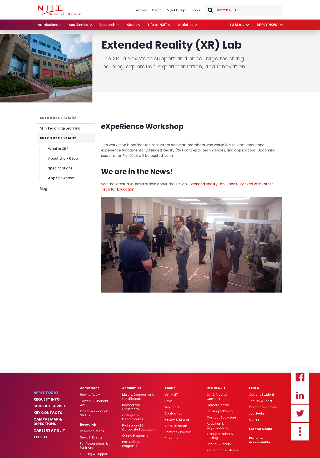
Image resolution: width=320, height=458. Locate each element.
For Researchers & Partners (94, 446)
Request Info (47, 399)
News (168, 401)
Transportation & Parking (220, 436)
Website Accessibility (259, 440)
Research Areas (92, 431)
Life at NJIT (216, 388)
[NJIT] (59, 11)
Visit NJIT (171, 395)
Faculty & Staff (260, 401)
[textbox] (243, 10)
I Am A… (255, 388)
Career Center (218, 405)
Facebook (300, 377)
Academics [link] (78, 24)
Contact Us (173, 413)
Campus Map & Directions (48, 421)
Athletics (171, 438)
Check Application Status (94, 413)
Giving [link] (157, 10)
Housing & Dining (220, 411)
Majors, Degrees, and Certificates (138, 397)
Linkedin (300, 395)
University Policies (178, 432)
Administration (175, 426)
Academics (131, 388)
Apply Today (46, 393)
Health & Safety (219, 444)
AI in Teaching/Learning (60, 128)
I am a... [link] (237, 24)
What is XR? (58, 149)
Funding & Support (94, 454)
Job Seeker (257, 413)
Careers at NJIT (49, 430)
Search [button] (210, 10)
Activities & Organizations (217, 426)
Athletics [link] (185, 24)
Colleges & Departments (132, 417)
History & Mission (177, 420)
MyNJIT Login (176, 10)
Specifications (60, 168)
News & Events (91, 437)
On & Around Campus (217, 397)
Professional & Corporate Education (138, 427)
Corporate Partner (263, 407)
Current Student (261, 395)
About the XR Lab (63, 158)
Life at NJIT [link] (157, 24)
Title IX (41, 437)
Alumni (254, 420)
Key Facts (171, 407)
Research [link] (107, 24)
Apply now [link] (267, 24)
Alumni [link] (141, 10)
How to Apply (90, 395)
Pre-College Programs (131, 444)
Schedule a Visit (50, 406)
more (300, 431)
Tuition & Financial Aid (94, 403)
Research (88, 425)
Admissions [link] (48, 24)
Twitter (300, 413)
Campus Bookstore (221, 417)
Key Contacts (48, 413)
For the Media (260, 429)
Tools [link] (196, 10)
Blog (43, 188)
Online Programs (135, 436)
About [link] (132, 24)
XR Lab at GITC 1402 (58, 117)
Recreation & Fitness (222, 450)
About (169, 388)
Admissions (89, 388)
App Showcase (61, 177)
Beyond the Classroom (131, 407)
